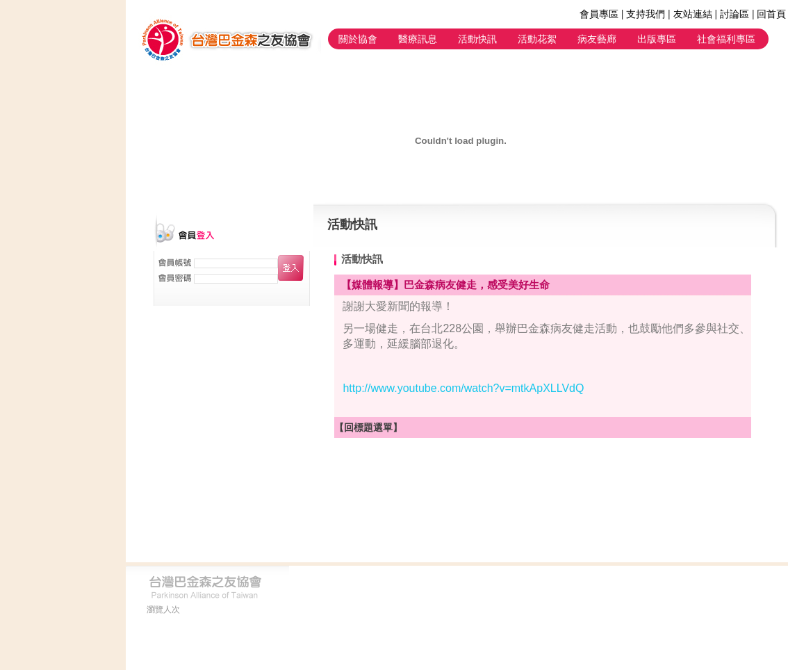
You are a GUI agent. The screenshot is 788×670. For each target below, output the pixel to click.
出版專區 (656, 38)
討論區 (734, 13)
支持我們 (645, 13)
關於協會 (357, 38)
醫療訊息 (417, 38)
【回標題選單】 (368, 427)
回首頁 (771, 13)
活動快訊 (477, 38)
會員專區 (599, 13)
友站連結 (692, 13)
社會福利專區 (726, 38)
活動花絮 (537, 38)
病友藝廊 (596, 38)
